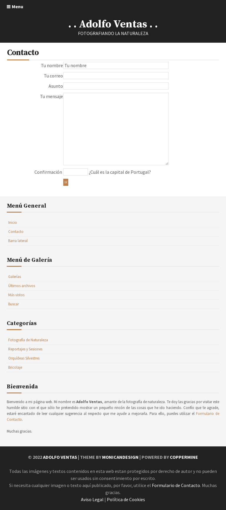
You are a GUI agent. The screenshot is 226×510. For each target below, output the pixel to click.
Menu (17, 6)
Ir (65, 182)
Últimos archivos (21, 285)
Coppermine (184, 457)
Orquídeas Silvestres (23, 358)
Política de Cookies (126, 499)
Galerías (14, 276)
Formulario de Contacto (176, 485)
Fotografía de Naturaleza (28, 339)
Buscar (13, 304)
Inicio (12, 222)
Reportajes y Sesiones (25, 349)
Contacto (16, 231)
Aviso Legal (92, 499)
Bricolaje (15, 367)
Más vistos (16, 294)
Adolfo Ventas (60, 457)
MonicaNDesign (120, 457)
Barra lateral (18, 240)
